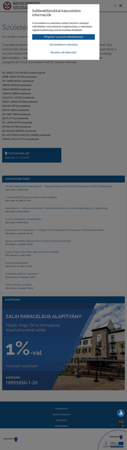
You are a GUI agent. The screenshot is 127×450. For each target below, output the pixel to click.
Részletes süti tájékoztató (63, 52)
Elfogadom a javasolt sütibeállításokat (63, 36)
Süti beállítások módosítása (63, 44)
